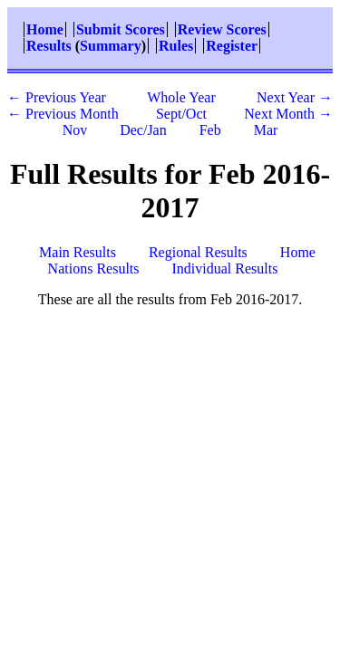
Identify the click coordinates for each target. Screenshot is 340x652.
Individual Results (225, 268)
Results (49, 45)
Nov (75, 130)
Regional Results (198, 252)
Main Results (77, 252)
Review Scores (222, 29)
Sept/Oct (181, 113)
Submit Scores (120, 29)
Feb (210, 130)
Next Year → (295, 97)
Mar (266, 130)
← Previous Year (56, 97)
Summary (110, 45)
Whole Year (181, 97)
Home (44, 29)
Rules (176, 45)
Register (231, 45)
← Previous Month (63, 113)
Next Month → (288, 113)
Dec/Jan (143, 130)
